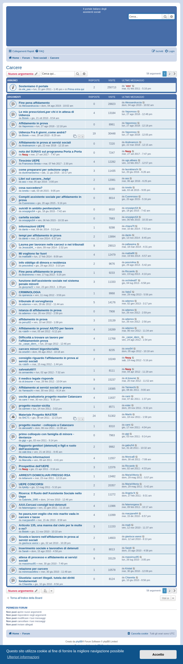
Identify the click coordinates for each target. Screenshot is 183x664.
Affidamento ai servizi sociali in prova (45, 387)
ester (127, 405)
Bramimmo (28, 274)
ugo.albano (131, 160)
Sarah (25, 551)
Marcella (26, 460)
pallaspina (130, 244)
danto (25, 229)
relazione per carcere (33, 568)
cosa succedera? (30, 187)
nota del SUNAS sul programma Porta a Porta (50, 151)
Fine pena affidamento (34, 102)
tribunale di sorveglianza (36, 301)
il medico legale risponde (36, 378)
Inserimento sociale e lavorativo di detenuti (48, 548)
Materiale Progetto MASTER (38, 414)
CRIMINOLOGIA (30, 292)
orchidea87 (131, 280)
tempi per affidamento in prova (40, 235)
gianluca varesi (30, 543)
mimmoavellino (30, 571)
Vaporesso (131, 111)
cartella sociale (29, 217)
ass (24, 181)
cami (24, 399)
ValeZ (128, 291)
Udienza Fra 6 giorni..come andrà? (42, 132)
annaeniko (27, 372)
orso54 (26, 352)
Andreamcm (28, 145)
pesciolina (27, 265)
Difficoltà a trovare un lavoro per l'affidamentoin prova (41, 339)
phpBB (79, 641)
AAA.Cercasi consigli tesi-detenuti (42, 504)
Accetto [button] (158, 654)
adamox (26, 304)
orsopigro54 (28, 211)
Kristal (128, 568)
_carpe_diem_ (30, 343)
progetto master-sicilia (34, 405)
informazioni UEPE (32, 226)
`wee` (128, 86)
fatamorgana (29, 507)
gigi (24, 440)
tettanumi (27, 478)
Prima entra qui (76, 89)
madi (127, 525)
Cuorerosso (28, 203)
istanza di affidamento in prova (40, 310)
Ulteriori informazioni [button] (23, 657)
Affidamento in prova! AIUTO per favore (46, 328)
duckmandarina (30, 172)
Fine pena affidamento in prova (40, 271)
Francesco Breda (31, 163)
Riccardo (130, 271)
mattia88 (26, 256)
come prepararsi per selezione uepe (43, 169)
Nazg (25, 154)
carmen (26, 408)
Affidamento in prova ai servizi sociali (45, 142)
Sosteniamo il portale (33, 86)
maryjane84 (28, 520)
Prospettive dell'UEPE (34, 466)
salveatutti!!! (27, 369)
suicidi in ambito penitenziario (39, 208)
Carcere (14, 67)
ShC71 (26, 417)
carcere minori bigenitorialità (39, 349)
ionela (25, 190)
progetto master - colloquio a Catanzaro (46, 425)
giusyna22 (27, 287)
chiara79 (129, 226)
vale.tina (26, 452)
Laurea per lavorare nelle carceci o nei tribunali (51, 244)
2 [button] (169, 74)
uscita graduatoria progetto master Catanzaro (50, 396)
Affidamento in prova (33, 123)
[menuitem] (39, 51)
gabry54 (129, 445)
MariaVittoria (132, 474)
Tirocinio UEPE (29, 160)
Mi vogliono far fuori (33, 253)
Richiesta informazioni (34, 457)
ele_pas (26, 89)
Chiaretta (27, 584)
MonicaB (130, 456)
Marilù (128, 414)
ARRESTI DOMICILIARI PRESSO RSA (44, 475)
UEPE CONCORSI (31, 484)
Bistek (25, 118)
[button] (174, 73)
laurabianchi (131, 169)
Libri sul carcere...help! (35, 178)
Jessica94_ (28, 247)
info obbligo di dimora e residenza (42, 262)
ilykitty (25, 487)
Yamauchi (27, 390)
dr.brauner (27, 381)
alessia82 (27, 428)
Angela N (130, 493)
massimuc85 (29, 563)
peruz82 (26, 322)
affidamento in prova (33, 319)
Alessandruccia (30, 105)
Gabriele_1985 (30, 499)
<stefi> (25, 331)
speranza (27, 295)
